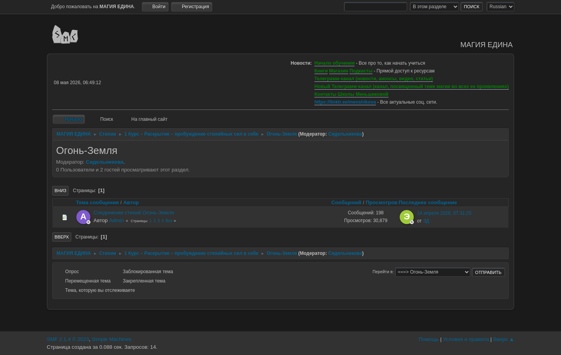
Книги (321, 71)
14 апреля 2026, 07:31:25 (444, 213)
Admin (116, 220)
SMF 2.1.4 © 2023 (68, 339)
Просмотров (382, 202)
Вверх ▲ (503, 339)
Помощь (429, 339)
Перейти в (382, 272)
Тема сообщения (97, 202)
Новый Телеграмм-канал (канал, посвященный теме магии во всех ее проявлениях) (411, 86)
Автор (131, 202)
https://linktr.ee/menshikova (345, 102)
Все (169, 221)
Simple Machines (111, 339)
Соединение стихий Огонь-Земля (134, 212)
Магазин (338, 71)
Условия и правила (466, 339)
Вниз (60, 190)
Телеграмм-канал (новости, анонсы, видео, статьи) (373, 78)
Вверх (62, 237)
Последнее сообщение (431, 202)
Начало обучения (334, 63)
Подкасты (360, 71)
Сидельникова (345, 134)
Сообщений (346, 202)
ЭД (426, 221)
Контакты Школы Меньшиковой (351, 94)
